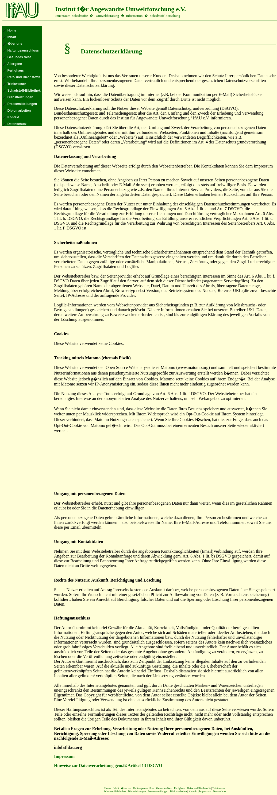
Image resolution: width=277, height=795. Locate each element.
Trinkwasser (219, 788)
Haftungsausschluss (143, 788)
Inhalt (116, 788)
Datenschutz (219, 791)
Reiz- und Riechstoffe (199, 788)
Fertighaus (179, 788)
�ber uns (126, 788)
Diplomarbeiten (178, 791)
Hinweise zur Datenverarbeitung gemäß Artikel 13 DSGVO (108, 765)
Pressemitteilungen (158, 791)
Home (107, 788)
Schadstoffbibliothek (115, 791)
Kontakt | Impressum (200, 791)
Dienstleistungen (137, 791)
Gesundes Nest (164, 788)
